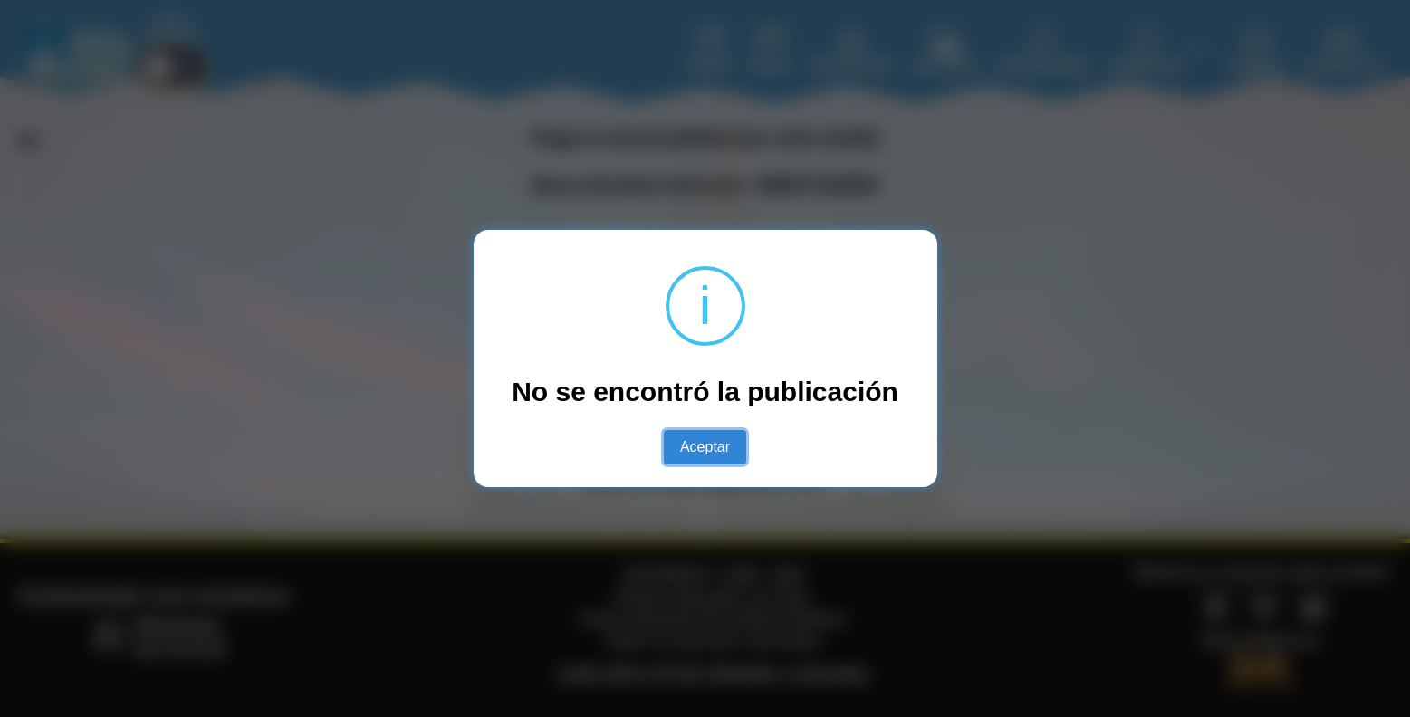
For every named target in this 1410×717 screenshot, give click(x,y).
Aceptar (705, 446)
